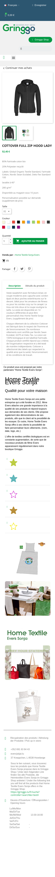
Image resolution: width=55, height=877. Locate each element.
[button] (40, 40)
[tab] (27, 462)
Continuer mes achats (17, 67)
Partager (14, 269)
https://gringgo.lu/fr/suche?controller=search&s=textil (25, 793)
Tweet (22, 269)
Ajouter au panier (30, 241)
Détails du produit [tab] (34, 285)
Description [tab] (15, 285)
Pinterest (29, 269)
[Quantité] (5, 241)
